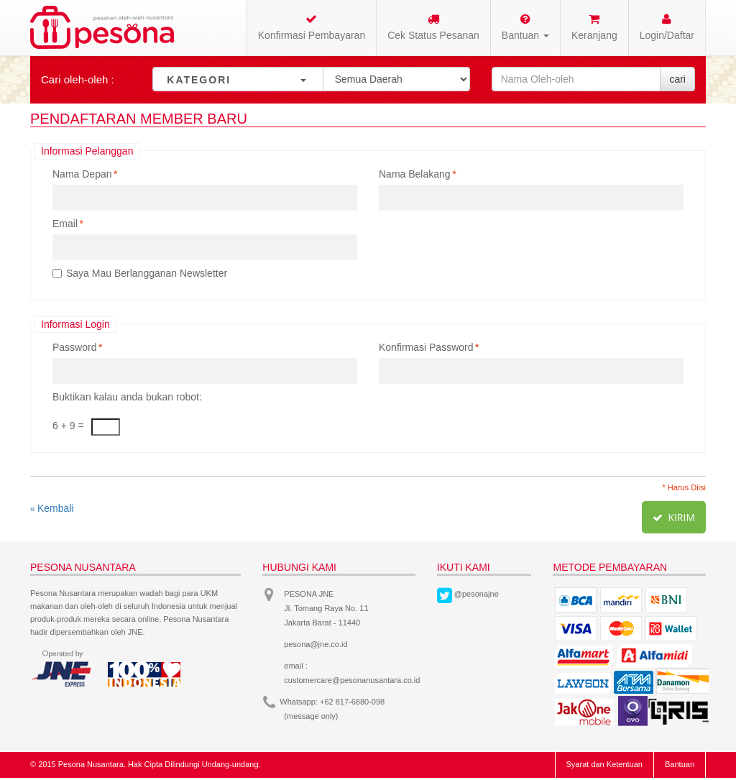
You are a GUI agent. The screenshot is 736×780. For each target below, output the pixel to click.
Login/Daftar (667, 27)
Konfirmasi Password (426, 347)
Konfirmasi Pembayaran (311, 27)
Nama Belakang (415, 174)
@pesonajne (476, 593)
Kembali (52, 508)
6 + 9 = (68, 425)
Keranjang (594, 27)
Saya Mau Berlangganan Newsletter (146, 273)
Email (65, 223)
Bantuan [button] (525, 27)
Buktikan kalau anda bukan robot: (127, 397)
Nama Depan (82, 174)
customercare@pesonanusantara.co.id (352, 680)
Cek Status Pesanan (433, 27)
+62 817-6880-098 (352, 701)
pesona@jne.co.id (315, 644)
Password (74, 347)
